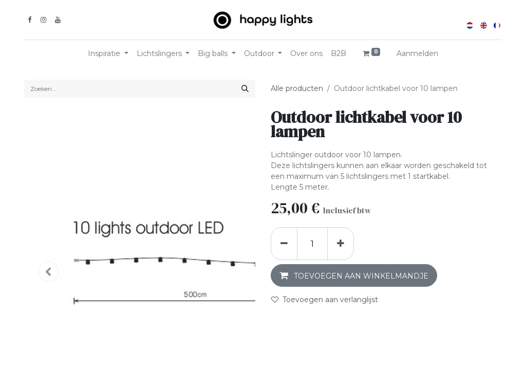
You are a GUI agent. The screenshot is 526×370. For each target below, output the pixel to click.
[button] (354, 275)
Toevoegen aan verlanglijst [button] (324, 299)
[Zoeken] (245, 89)
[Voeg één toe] (340, 243)
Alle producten (297, 88)
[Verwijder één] (284, 243)
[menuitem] (306, 53)
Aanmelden (417, 53)
